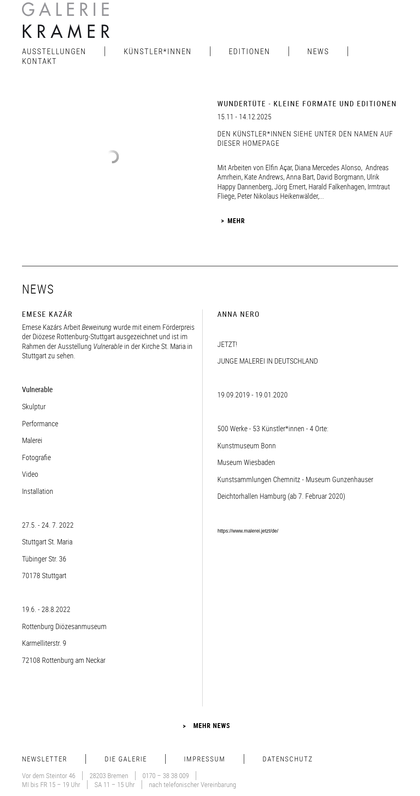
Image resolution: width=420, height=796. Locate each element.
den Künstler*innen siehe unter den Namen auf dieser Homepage (305, 138)
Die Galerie (126, 758)
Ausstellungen (54, 51)
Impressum (204, 758)
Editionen (249, 51)
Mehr (236, 220)
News (318, 51)
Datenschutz (287, 758)
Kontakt (39, 61)
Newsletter (44, 758)
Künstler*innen (158, 51)
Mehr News (211, 725)
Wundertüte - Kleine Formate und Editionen (307, 103)
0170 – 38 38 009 (165, 775)
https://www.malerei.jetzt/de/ (247, 531)
